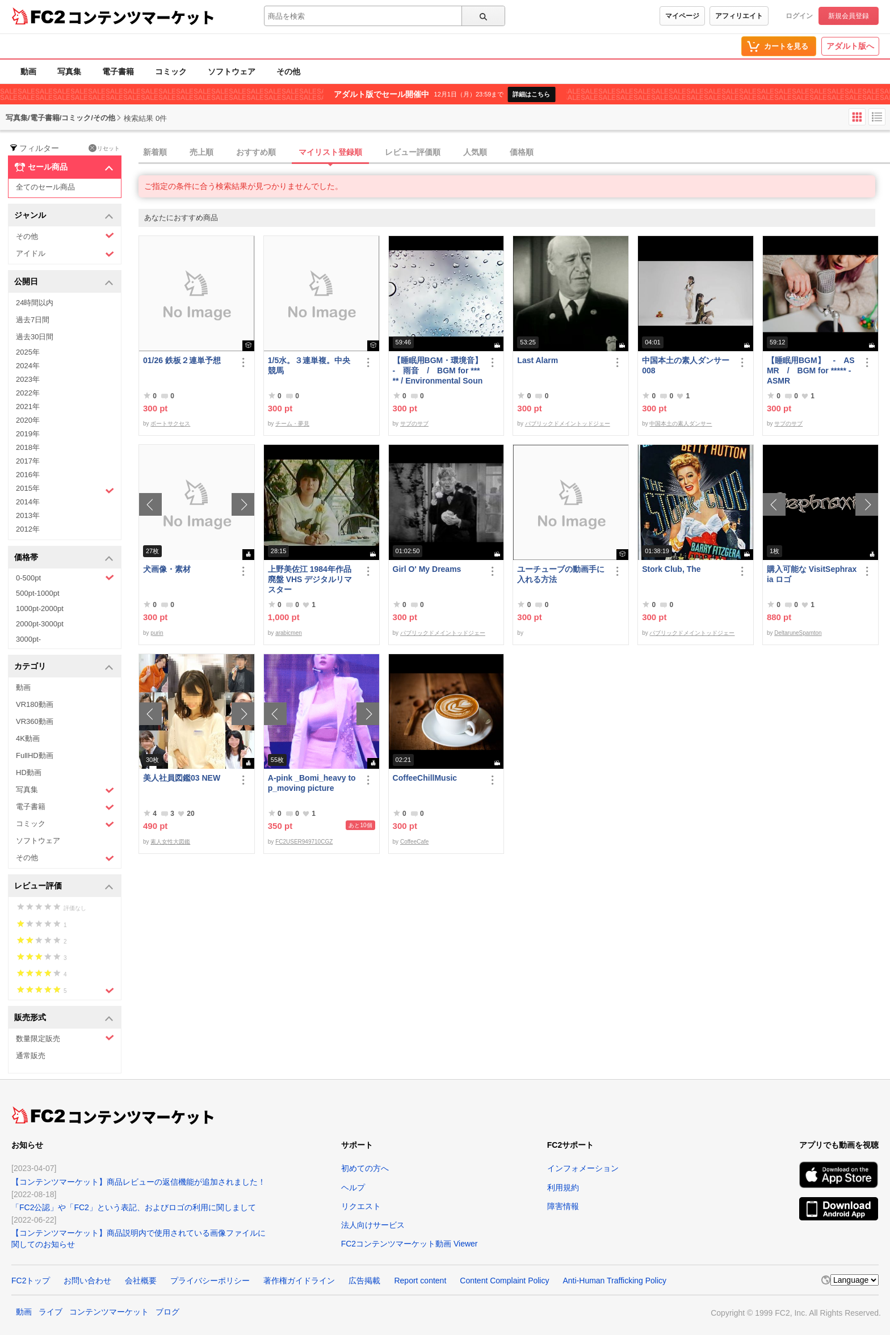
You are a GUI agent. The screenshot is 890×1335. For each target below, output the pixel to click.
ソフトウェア (231, 71)
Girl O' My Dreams (427, 569)
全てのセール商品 (45, 187)
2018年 (28, 447)
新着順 (155, 152)
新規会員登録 (848, 16)
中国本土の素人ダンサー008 (685, 365)
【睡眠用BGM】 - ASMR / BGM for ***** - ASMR (811, 370)
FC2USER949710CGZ (304, 842)
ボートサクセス (170, 423)
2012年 (28, 529)
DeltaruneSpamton (797, 633)
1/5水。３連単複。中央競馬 (309, 365)
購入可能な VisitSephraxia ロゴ (812, 574)
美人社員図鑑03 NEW (181, 777)
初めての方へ (365, 1168)
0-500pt (65, 577)
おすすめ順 (256, 152)
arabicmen (288, 633)
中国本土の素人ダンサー (680, 423)
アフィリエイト (739, 16)
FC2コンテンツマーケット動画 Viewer (409, 1243)
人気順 (475, 152)
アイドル (65, 254)
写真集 (69, 71)
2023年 (28, 379)
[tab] (514, 152)
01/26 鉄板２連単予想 (182, 360)
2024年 (28, 365)
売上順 (201, 152)
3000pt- (28, 639)
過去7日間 (32, 319)
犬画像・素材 (167, 569)
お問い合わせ (87, 1280)
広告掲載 (364, 1280)
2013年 (28, 515)
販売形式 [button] (64, 1018)
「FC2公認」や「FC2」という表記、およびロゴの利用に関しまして (133, 1207)
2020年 (28, 420)
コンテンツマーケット (141, 17)
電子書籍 (118, 71)
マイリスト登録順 (330, 152)
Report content (420, 1280)
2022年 (28, 393)
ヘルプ (353, 1187)
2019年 (28, 433)
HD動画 (28, 772)
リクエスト (361, 1206)
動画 (28, 71)
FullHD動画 (34, 755)
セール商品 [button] (64, 167)
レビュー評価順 (412, 152)
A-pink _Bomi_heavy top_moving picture (312, 783)
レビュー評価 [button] (64, 886)
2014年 (28, 502)
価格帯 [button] (64, 558)
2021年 (28, 406)
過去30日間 (34, 336)
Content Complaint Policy (504, 1280)
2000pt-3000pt (40, 624)
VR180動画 (34, 704)
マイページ (682, 16)
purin (156, 633)
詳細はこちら (531, 94)
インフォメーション (583, 1168)
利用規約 (563, 1187)
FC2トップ (30, 1280)
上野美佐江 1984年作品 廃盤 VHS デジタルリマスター (310, 579)
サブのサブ (414, 423)
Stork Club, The (671, 569)
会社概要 (141, 1280)
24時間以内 (34, 302)
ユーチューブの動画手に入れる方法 (560, 574)
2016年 (28, 474)
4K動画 (28, 738)
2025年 (28, 352)
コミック (171, 71)
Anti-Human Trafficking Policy (614, 1280)
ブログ (167, 1311)
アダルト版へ (850, 45)
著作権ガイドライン (299, 1280)
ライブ (50, 1311)
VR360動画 (34, 721)
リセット (104, 148)
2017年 (28, 461)
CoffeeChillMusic (425, 777)
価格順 (522, 152)
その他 (288, 71)
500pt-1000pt (38, 593)
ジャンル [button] (64, 215)
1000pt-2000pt (40, 608)
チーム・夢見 (292, 423)
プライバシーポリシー (210, 1280)
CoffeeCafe (414, 842)
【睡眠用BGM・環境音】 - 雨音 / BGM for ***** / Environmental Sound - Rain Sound (438, 371)
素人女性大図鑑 (170, 842)
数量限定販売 (65, 1038)
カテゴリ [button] (64, 667)
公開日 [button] (64, 282)
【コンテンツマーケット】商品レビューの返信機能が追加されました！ (138, 1181)
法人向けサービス (373, 1224)
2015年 (65, 489)
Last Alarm (537, 360)
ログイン (799, 16)
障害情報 (563, 1206)
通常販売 (30, 1055)
